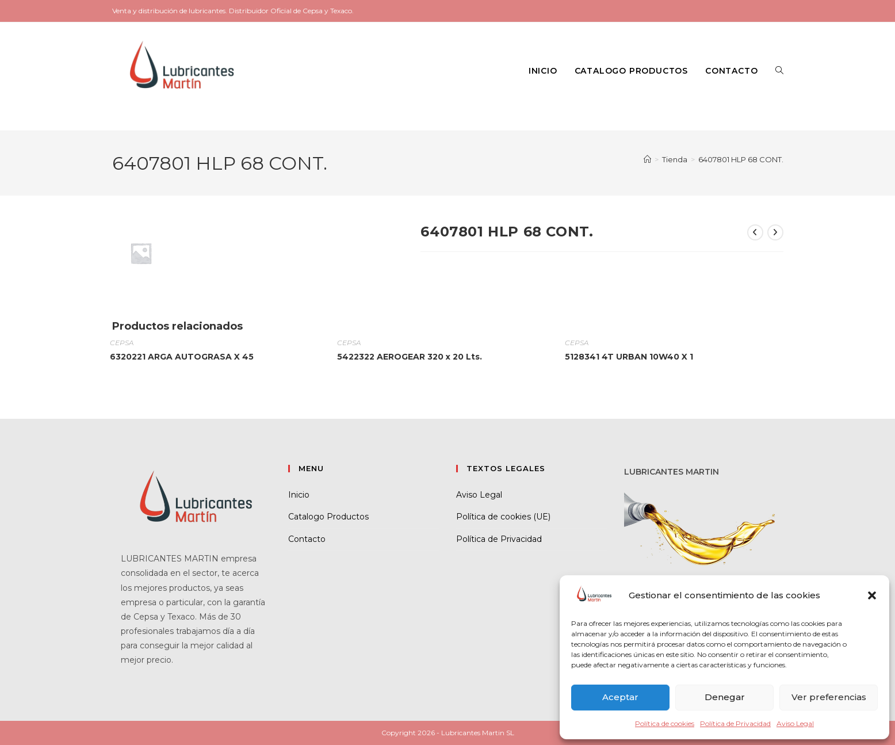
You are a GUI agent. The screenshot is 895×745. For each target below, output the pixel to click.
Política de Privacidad (735, 723)
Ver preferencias (828, 696)
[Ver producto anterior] (755, 232)
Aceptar (620, 696)
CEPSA (121, 342)
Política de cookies (664, 723)
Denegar (725, 696)
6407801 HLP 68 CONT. (740, 159)
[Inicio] (647, 159)
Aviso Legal (795, 723)
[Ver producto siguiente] (775, 232)
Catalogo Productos (328, 516)
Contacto (307, 539)
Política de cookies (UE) (503, 516)
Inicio (298, 495)
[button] (872, 595)
